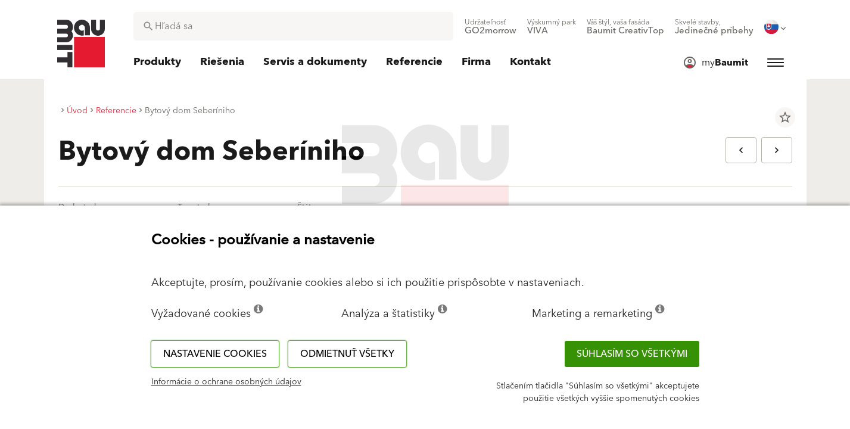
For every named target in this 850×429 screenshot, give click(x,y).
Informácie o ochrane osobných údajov (226, 382)
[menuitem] (490, 27)
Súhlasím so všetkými (632, 354)
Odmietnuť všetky (347, 354)
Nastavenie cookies (215, 354)
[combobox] (293, 26)
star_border (785, 117)
